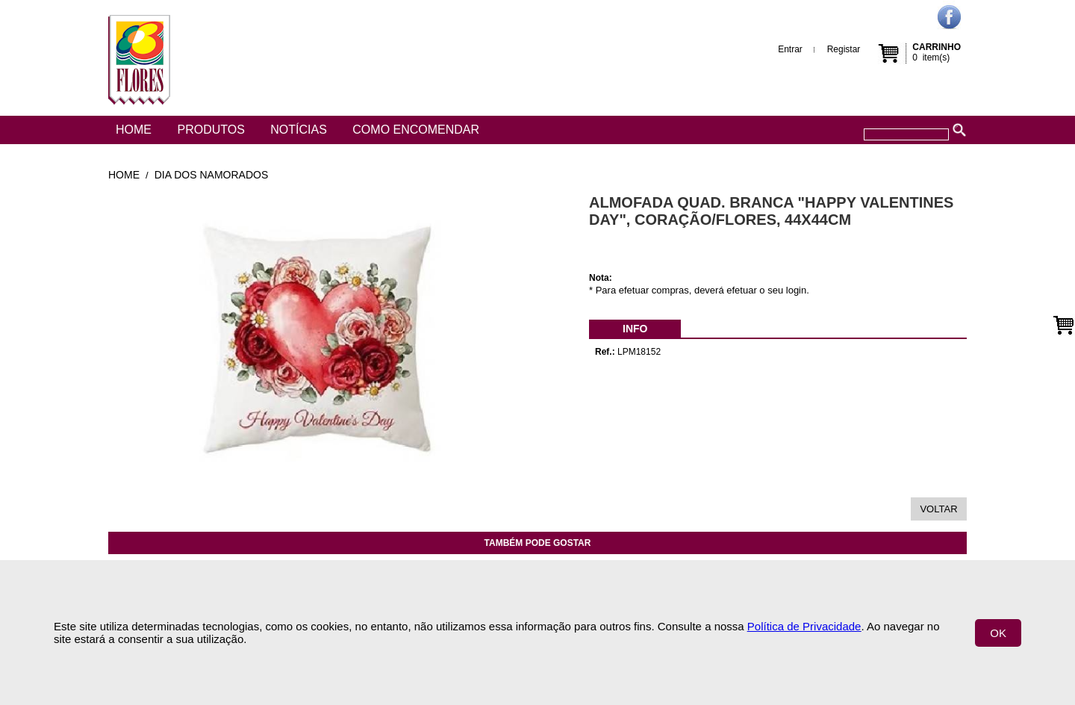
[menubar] (635, 329)
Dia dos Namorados (211, 175)
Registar (844, 49)
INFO (635, 329)
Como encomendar (415, 129)
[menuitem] (635, 329)
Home (134, 129)
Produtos (210, 129)
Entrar (790, 49)
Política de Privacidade (804, 626)
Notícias (298, 129)
